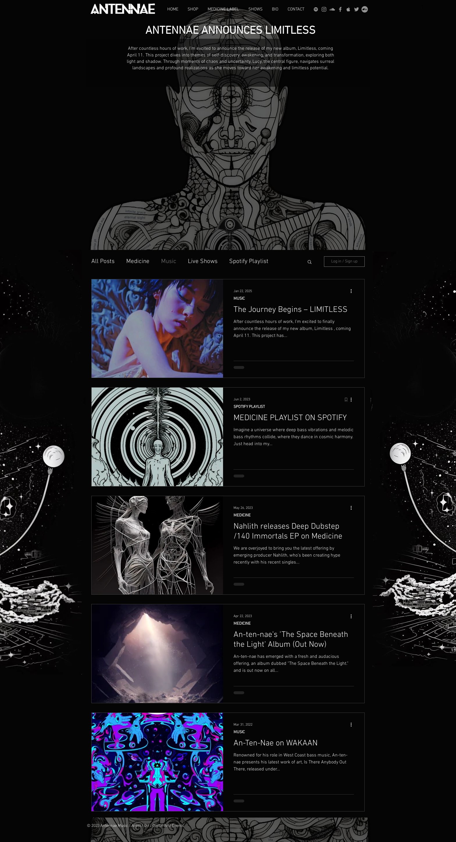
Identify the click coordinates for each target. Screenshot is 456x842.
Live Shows (203, 261)
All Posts (103, 261)
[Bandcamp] (364, 9)
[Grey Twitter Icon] (356, 9)
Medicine (137, 261)
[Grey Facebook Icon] (340, 9)
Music (168, 261)
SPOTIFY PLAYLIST (249, 406)
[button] (309, 262)
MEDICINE (242, 515)
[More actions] (353, 291)
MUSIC (239, 298)
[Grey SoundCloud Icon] (332, 9)
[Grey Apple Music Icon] (348, 9)
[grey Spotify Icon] (316, 9)
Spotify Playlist (248, 261)
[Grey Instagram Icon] (324, 9)
